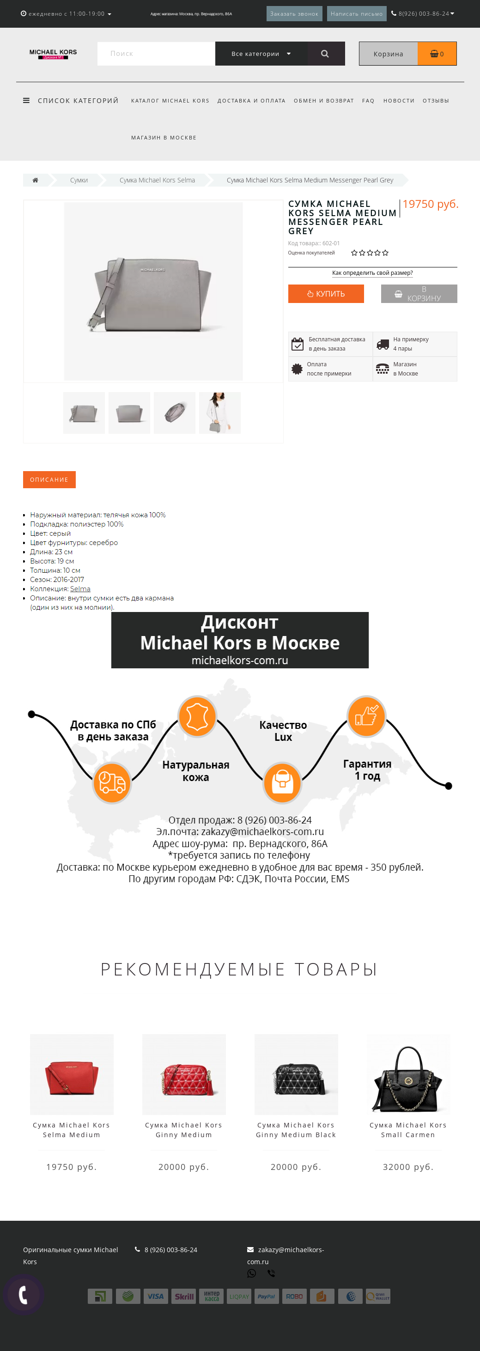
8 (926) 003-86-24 (171, 1249)
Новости (399, 100)
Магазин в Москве (164, 137)
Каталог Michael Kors (170, 100)
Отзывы (436, 100)
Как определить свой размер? (372, 273)
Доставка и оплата (252, 100)
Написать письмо (357, 14)
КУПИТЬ (330, 293)
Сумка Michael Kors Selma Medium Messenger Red (71, 1135)
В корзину (418, 294)
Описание (49, 480)
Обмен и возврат (324, 100)
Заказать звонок (294, 14)
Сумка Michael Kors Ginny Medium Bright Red (184, 1135)
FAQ (368, 100)
